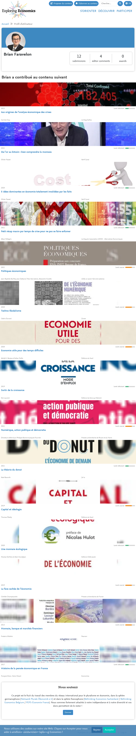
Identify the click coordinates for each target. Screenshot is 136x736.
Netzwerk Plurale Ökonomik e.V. (36, 699)
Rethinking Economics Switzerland (101, 699)
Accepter (109, 730)
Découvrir (106, 11)
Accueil (5, 24)
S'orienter (88, 11)
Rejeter (97, 730)
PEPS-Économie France (37, 702)
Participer (124, 11)
